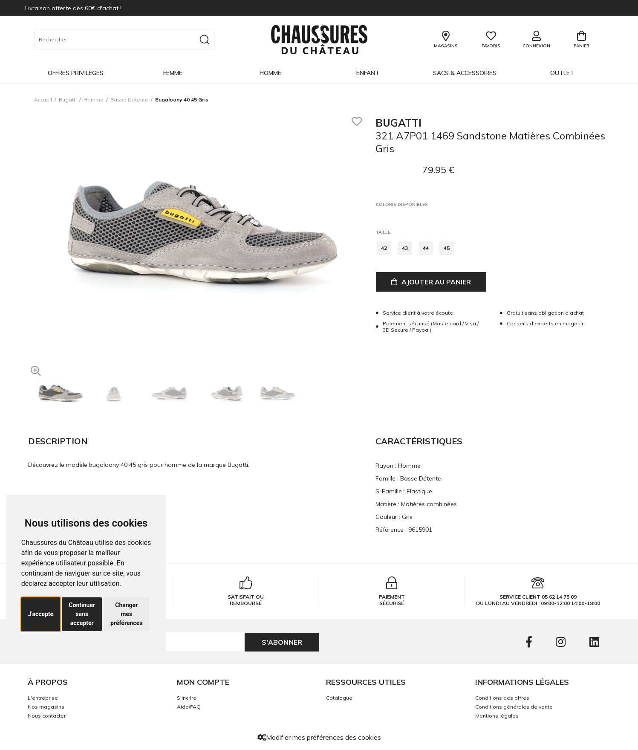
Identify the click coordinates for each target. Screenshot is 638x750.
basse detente (129, 99)
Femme (172, 73)
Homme (270, 73)
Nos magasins (46, 707)
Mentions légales (497, 715)
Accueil (43, 99)
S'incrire (186, 698)
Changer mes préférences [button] (126, 614)
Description (58, 441)
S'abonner (282, 642)
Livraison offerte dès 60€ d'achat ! (73, 8)
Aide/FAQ (189, 707)
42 (384, 248)
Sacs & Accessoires (465, 73)
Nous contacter (47, 715)
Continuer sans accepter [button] (82, 614)
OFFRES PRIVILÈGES (76, 73)
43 (405, 248)
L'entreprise (43, 698)
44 (426, 248)
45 (447, 248)
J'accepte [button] (41, 614)
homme (94, 99)
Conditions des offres (502, 698)
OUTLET (562, 73)
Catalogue (339, 698)
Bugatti (68, 99)
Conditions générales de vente (514, 707)
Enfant (367, 73)
